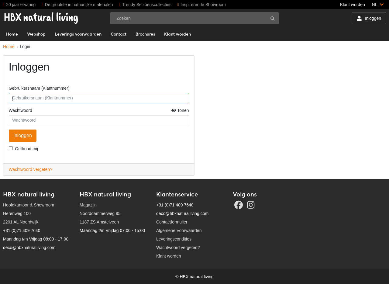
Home (8, 46)
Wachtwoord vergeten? (30, 169)
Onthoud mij (26, 148)
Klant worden (352, 4)
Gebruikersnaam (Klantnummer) (39, 88)
